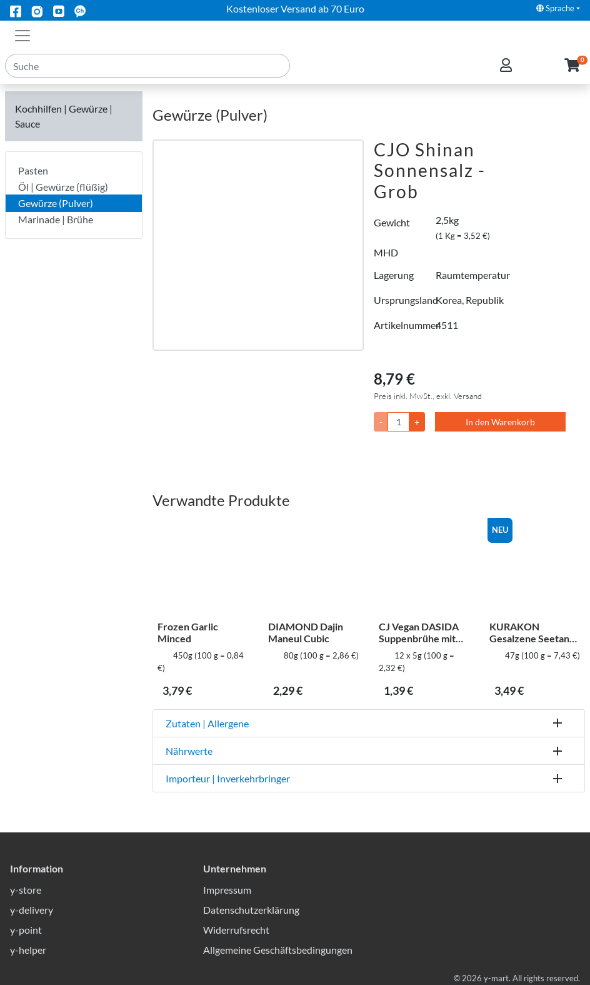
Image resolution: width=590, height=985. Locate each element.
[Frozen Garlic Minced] (202, 567)
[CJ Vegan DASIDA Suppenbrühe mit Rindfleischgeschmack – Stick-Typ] (424, 567)
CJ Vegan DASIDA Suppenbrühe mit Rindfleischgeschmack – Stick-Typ (423, 632)
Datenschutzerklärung (251, 910)
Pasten (33, 170)
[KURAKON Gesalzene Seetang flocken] (534, 567)
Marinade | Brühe (55, 219)
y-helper (28, 950)
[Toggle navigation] (22, 34)
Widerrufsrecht (236, 930)
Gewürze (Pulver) (55, 203)
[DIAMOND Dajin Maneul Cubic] (313, 567)
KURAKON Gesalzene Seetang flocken (531, 632)
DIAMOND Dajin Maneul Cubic (305, 632)
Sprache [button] (555, 8)
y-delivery (31, 910)
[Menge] (398, 422)
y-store (25, 890)
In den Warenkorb (500, 422)
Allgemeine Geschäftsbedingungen (277, 950)
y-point (26, 930)
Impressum (227, 890)
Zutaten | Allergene (207, 723)
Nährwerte (189, 751)
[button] (572, 74)
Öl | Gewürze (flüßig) (63, 187)
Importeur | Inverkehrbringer (228, 778)
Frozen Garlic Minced (188, 632)
